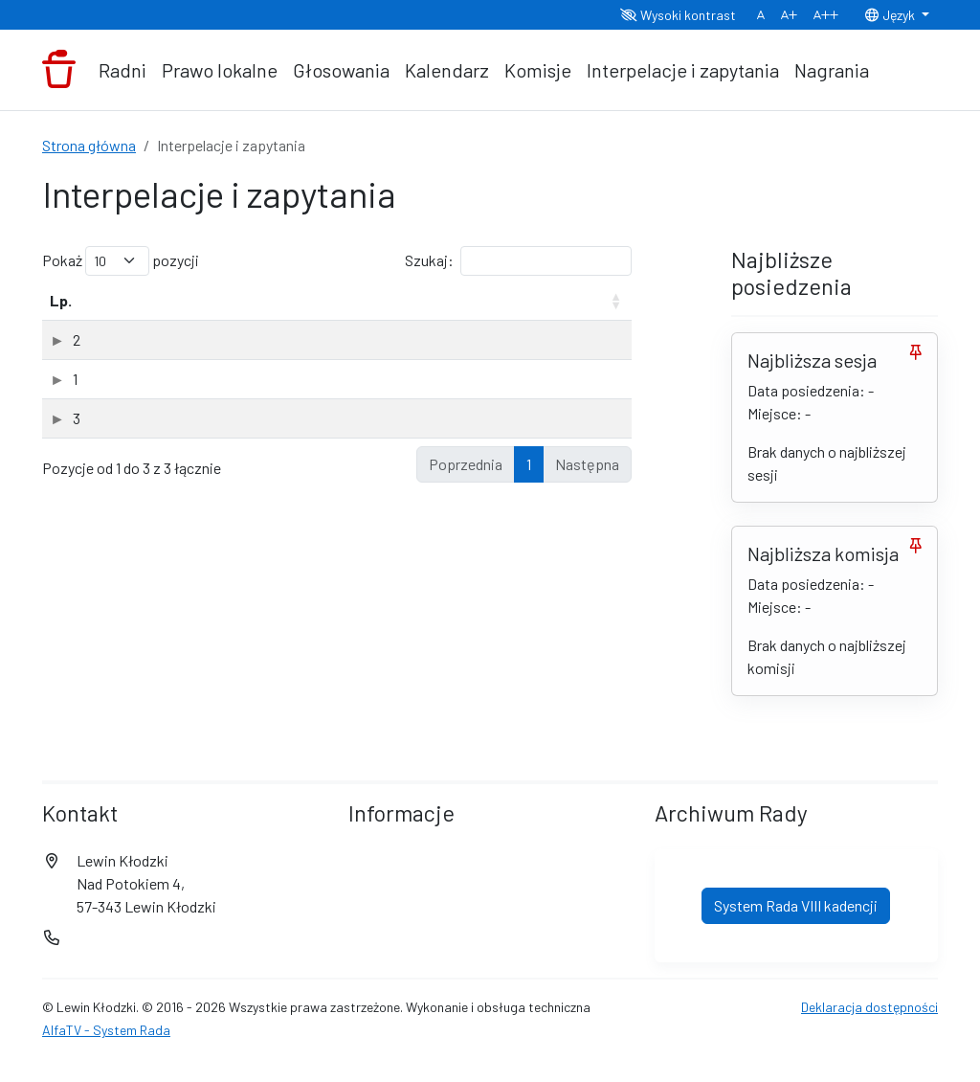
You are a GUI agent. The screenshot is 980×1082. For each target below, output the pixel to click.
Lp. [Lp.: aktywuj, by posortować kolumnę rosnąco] (61, 323)
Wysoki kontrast (678, 15)
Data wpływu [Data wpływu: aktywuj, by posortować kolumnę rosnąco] (463, 311)
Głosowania (341, 69)
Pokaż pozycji (120, 261)
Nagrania (831, 69)
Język (891, 15)
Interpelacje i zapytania (683, 69)
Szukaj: (518, 261)
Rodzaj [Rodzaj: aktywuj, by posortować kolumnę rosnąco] (243, 323)
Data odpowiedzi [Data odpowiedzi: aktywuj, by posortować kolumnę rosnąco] (565, 311)
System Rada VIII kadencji (796, 1015)
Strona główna (89, 145)
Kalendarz (447, 69)
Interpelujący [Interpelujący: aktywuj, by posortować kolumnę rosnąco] (356, 323)
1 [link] (528, 809)
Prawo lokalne (220, 69)
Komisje (537, 69)
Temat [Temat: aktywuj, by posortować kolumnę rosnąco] (127, 323)
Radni (122, 69)
